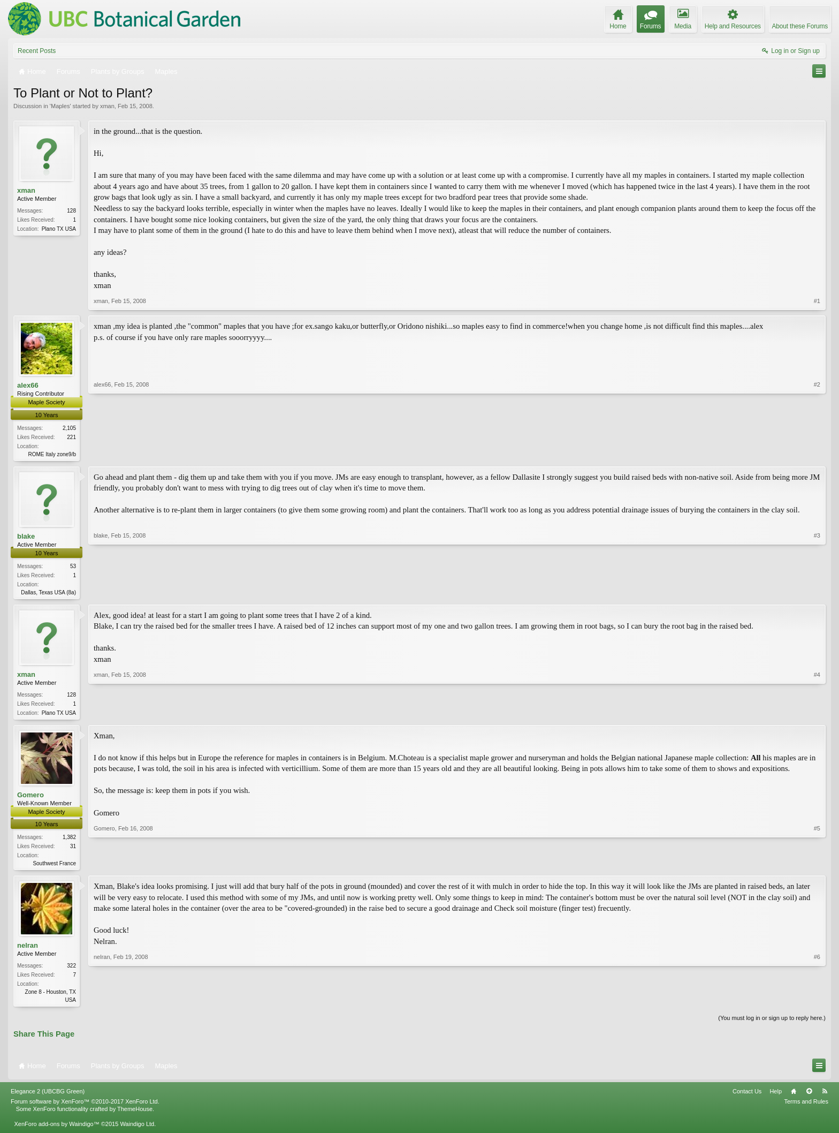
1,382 (69, 840)
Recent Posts (37, 51)
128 (71, 211)
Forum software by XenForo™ (85, 1106)
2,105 (69, 428)
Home (793, 1096)
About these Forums (800, 26)
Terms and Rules (806, 1106)
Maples (60, 106)
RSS (824, 1096)
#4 (817, 714)
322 (71, 970)
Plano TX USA (59, 229)
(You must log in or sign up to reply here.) (772, 1023)
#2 (817, 452)
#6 (817, 1003)
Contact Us (747, 1096)
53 (73, 567)
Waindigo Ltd (137, 1129)
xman (107, 106)
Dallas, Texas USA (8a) (48, 593)
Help (775, 1096)
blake (26, 537)
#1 (817, 301)
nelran (27, 950)
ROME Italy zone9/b (52, 454)
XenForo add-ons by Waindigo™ (56, 1129)
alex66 (28, 385)
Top (809, 1096)
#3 (817, 591)
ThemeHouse (134, 1114)
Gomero (30, 798)
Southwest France (54, 867)
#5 (817, 865)
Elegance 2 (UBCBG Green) (48, 1096)
